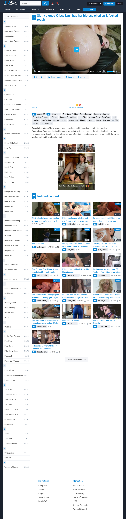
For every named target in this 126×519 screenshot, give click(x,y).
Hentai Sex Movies (16, 240)
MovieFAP (42, 501)
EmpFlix (41, 493)
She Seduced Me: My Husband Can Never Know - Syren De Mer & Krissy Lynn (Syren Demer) (76, 296)
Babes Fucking (16, 50)
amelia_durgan (103, 301)
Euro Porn (16, 148)
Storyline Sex (16, 419)
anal (114, 117)
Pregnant (16, 356)
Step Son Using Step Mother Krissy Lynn (104, 321)
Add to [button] (82, 77)
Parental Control (79, 509)
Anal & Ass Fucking (16, 31)
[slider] (63, 71)
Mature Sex (16, 312)
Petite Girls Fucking (16, 336)
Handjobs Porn (16, 225)
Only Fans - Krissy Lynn (71, 320)
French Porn (16, 182)
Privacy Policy (78, 489)
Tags (78, 9)
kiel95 (100, 224)
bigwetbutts (73, 120)
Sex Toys (16, 389)
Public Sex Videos (16, 361)
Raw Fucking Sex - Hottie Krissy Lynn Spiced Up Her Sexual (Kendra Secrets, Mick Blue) (45, 270)
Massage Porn (16, 302)
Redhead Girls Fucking (16, 375)
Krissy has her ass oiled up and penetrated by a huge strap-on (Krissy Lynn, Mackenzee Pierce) (75, 219)
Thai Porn (16, 438)
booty (98, 120)
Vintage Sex (16, 453)
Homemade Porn (16, 245)
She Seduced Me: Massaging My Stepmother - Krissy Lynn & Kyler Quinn (45, 296)
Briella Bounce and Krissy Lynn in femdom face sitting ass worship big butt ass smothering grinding (106, 296)
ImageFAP (42, 485)
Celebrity (16, 99)
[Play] (35, 71)
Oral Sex (16, 327)
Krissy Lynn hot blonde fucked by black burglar (75, 270)
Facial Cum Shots (16, 157)
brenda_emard (42, 352)
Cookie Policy (78, 493)
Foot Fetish (16, 177)
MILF (16, 317)
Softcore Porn (16, 399)
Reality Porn (16, 370)
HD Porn (16, 235)
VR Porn (16, 458)
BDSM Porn (16, 60)
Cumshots (16, 119)
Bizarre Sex (16, 65)
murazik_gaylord (73, 275)
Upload (109, 4)
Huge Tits (16, 255)
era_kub (70, 250)
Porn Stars (16, 346)
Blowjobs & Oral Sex (16, 75)
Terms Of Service (79, 497)
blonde (83, 120)
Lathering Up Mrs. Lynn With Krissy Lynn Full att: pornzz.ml (105, 245)
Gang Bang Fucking (16, 191)
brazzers (106, 120)
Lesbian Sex (16, 293)
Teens (16, 434)
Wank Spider (43, 497)
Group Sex (16, 211)
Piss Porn (16, 341)
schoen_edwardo (43, 275)
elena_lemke (72, 324)
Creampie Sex (16, 114)
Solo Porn (16, 404)
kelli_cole (71, 224)
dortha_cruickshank (104, 326)
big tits (63, 120)
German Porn (16, 201)
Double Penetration (16, 134)
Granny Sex (16, 206)
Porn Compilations (16, 109)
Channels (49, 9)
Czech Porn (16, 124)
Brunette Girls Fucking (16, 80)
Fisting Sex (16, 172)
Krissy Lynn (56, 114)
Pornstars (65, 9)
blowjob (91, 120)
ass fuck (36, 120)
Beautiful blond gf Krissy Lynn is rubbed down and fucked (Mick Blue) (45, 322)
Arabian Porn (16, 36)
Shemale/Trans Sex (16, 394)
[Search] (45, 3)
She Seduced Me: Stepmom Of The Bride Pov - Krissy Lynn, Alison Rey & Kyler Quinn (107, 270)
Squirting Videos (16, 414)
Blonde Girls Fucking (16, 70)
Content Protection (80, 505)
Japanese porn (16, 279)
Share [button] (69, 77)
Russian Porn (16, 380)
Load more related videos (76, 360)
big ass (56, 120)
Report (54, 77)
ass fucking (46, 120)
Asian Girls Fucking (16, 41)
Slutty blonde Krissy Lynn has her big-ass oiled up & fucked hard (45, 219)
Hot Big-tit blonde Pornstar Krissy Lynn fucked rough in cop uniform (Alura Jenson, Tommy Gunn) (76, 245)
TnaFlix (41, 489)
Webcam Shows (16, 467)
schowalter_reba (43, 301)
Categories (21, 9)
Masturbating (16, 308)
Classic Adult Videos (16, 104)
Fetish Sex (16, 167)
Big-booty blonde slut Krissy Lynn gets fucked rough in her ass (106, 219)
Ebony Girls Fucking (16, 143)
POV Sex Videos (16, 351)
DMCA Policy (78, 485)
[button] (95, 4)
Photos (35, 9)
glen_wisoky (102, 250)
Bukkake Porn (16, 85)
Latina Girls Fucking (16, 288)
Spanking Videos (16, 409)
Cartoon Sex (16, 95)
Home (7, 9)
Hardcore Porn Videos (16, 231)
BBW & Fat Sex (16, 55)
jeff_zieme (41, 247)
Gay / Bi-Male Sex (16, 196)
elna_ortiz (71, 301)
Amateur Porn (16, 26)
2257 (74, 501)
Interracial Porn (16, 270)
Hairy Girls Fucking (16, 221)
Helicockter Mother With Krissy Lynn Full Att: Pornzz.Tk (44, 347)
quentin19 (41, 114)
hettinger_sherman (104, 275)
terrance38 (41, 326)
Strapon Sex (16, 424)
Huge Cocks (16, 250)
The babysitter (38, 244)
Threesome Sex (16, 443)
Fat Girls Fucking (16, 162)
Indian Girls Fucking (16, 265)
